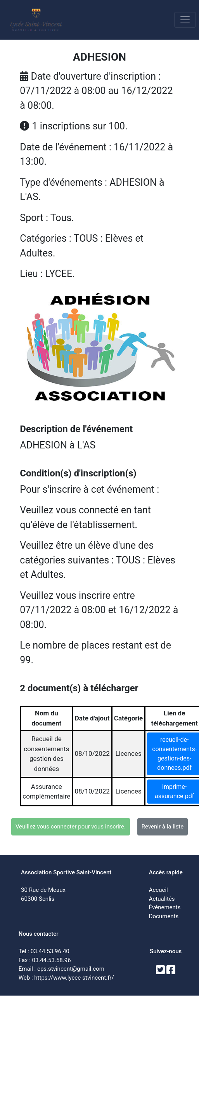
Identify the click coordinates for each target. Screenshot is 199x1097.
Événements (165, 907)
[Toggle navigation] (185, 20)
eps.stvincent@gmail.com (70, 968)
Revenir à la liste (162, 826)
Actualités (162, 898)
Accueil (158, 889)
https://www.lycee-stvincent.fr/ (74, 977)
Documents (164, 916)
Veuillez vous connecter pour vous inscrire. (71, 826)
